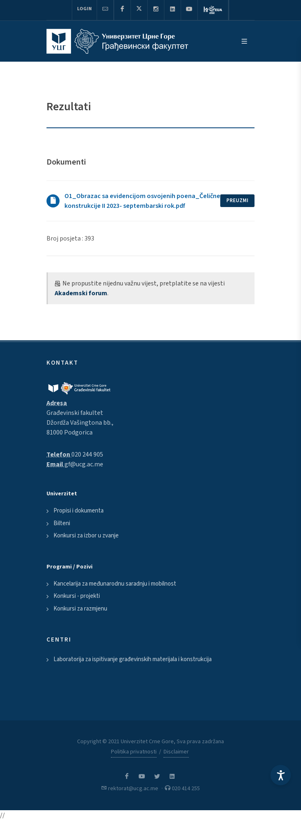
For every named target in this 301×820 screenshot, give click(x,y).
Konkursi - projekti (76, 596)
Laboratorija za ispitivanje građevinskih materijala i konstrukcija (132, 659)
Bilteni (61, 523)
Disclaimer (176, 752)
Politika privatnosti (134, 752)
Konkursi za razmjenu (80, 608)
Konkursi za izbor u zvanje (86, 535)
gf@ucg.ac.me (83, 464)
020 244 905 (87, 454)
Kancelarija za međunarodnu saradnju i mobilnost (114, 583)
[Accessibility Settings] (280, 775)
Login (84, 8)
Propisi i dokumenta (78, 510)
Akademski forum (81, 293)
